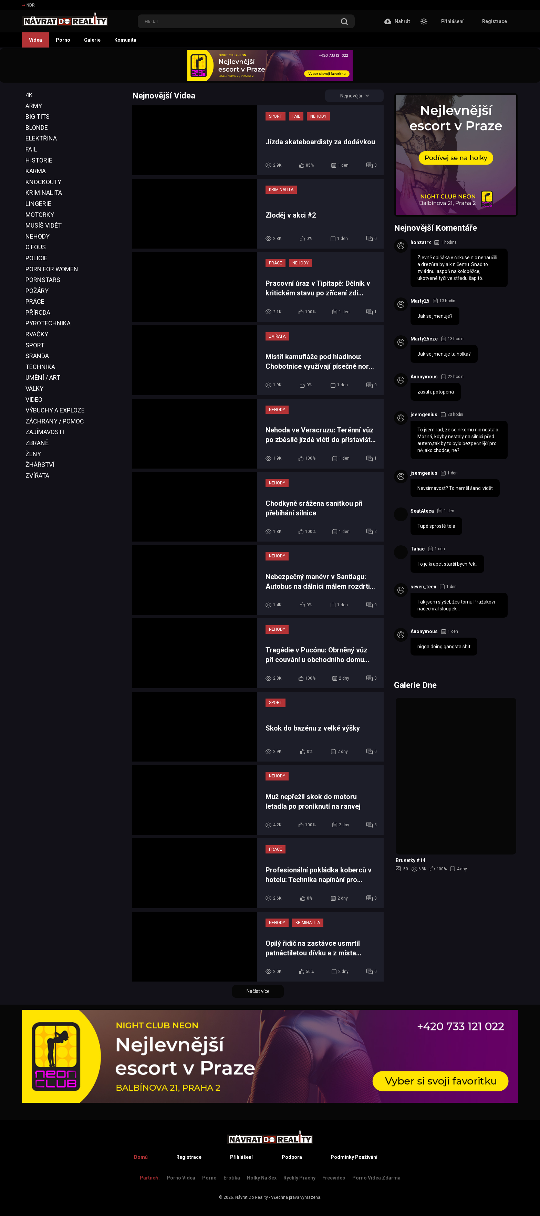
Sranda (37, 355)
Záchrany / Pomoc (54, 421)
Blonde (36, 127)
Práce (34, 301)
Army (33, 105)
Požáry (37, 290)
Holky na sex (262, 1178)
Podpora (292, 1157)
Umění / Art (42, 377)
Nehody (37, 236)
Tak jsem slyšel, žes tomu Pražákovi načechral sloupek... (456, 605)
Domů (141, 1157)
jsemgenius (424, 414)
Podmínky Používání (354, 1157)
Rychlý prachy (299, 1178)
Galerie (92, 40)
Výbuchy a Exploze (55, 410)
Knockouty (43, 182)
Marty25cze (424, 339)
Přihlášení (452, 21)
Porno (63, 40)
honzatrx (421, 242)
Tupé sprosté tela (436, 526)
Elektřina (41, 138)
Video (33, 399)
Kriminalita (43, 192)
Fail (31, 149)
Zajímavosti (44, 432)
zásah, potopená (435, 392)
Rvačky (36, 334)
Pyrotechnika (48, 323)
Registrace (494, 21)
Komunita (125, 40)
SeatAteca (422, 511)
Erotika (232, 1178)
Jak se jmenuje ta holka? (444, 354)
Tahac (418, 549)
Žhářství (39, 464)
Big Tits (37, 116)
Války (34, 388)
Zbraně (37, 443)
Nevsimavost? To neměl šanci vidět (455, 488)
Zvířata (37, 475)
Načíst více (258, 991)
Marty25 (420, 301)
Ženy (33, 454)
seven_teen (423, 586)
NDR (28, 5)
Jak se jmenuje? (435, 316)
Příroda (37, 312)
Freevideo (333, 1178)
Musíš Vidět (43, 225)
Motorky (39, 214)
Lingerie (38, 203)
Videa (35, 40)
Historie (38, 160)
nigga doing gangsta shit (443, 646)
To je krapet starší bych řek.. (447, 564)
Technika (40, 366)
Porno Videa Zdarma (376, 1178)
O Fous (35, 247)
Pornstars (42, 279)
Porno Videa (181, 1178)
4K (29, 94)
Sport (34, 345)
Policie (36, 258)
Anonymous (424, 376)
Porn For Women (51, 269)
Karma (35, 171)
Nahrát (397, 21)
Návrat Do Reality (251, 1197)
